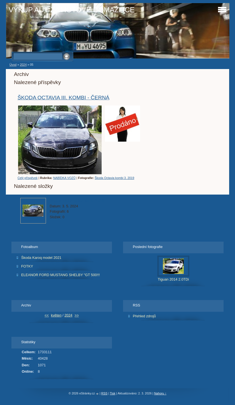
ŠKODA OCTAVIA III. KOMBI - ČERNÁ (63, 97)
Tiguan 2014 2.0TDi (173, 279)
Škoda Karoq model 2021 (41, 258)
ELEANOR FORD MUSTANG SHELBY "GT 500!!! (60, 275)
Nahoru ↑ (160, 393)
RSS (104, 393)
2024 (23, 64)
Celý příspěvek (28, 178)
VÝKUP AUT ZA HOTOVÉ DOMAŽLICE (71, 10)
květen (56, 315)
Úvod (12, 64)
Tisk (113, 393)
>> (77, 315)
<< (47, 315)
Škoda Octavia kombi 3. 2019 (114, 178)
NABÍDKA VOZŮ (64, 178)
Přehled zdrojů (144, 316)
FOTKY (27, 266)
